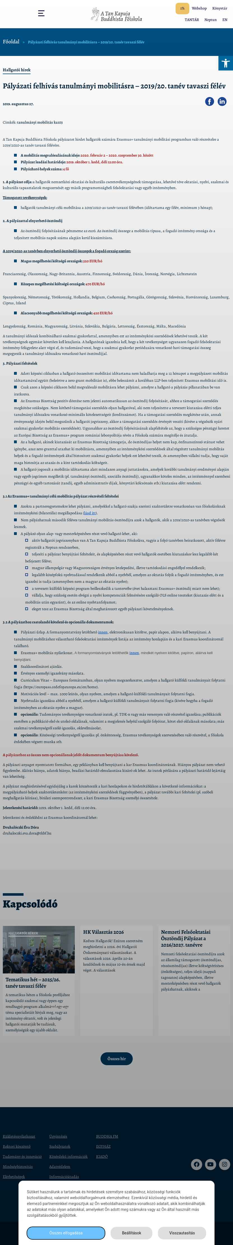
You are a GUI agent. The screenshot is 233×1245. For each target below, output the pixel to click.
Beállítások (131, 1233)
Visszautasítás (182, 1233)
